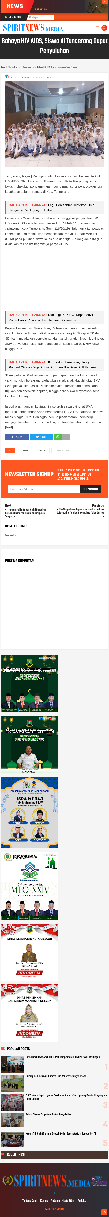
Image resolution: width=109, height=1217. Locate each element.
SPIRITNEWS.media (55, 1209)
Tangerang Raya (62, 451)
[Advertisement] (54, 281)
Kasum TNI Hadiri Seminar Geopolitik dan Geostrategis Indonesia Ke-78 (61, 1133)
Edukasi (24, 451)
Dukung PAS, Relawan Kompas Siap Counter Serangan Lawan (56, 1076)
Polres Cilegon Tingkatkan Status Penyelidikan (49, 1114)
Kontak (44, 1201)
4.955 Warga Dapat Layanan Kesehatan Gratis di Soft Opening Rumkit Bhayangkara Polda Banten (66, 1097)
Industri (41, 451)
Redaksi (82, 1201)
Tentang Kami (29, 1201)
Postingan (32, 17)
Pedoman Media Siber (63, 1201)
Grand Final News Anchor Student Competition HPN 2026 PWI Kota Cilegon (63, 1057)
